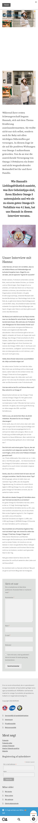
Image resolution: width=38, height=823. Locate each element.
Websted (8, 645)
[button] (3, 819)
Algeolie (5, 751)
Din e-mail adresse (9, 764)
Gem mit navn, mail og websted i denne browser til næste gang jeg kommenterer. (17, 657)
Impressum (9, 720)
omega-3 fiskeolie (8, 746)
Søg (19, 819)
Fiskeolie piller (7, 743)
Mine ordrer (9, 796)
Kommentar (9, 597)
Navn (7, 626)
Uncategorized (10, 11)
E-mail (7, 635)
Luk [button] (3, 813)
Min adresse (9, 799)
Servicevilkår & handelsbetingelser (16, 716)
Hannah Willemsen (13, 15)
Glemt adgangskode (12, 803)
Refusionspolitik (10, 727)
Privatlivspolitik (10, 724)
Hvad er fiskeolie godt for (10, 748)
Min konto (8, 792)
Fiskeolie (5, 740)
